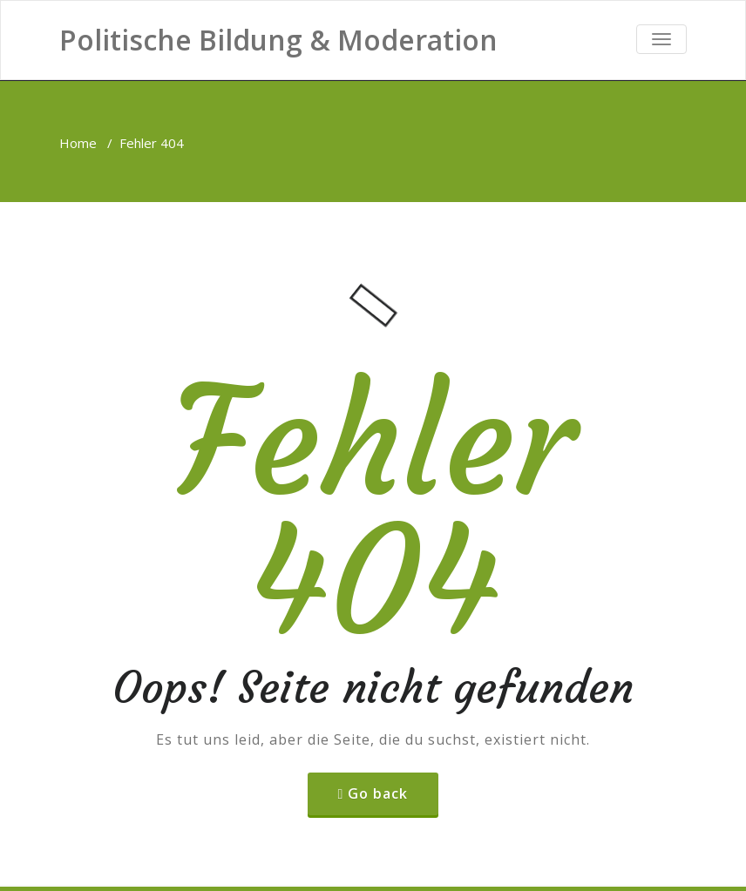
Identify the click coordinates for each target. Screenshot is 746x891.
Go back (378, 793)
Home (78, 143)
